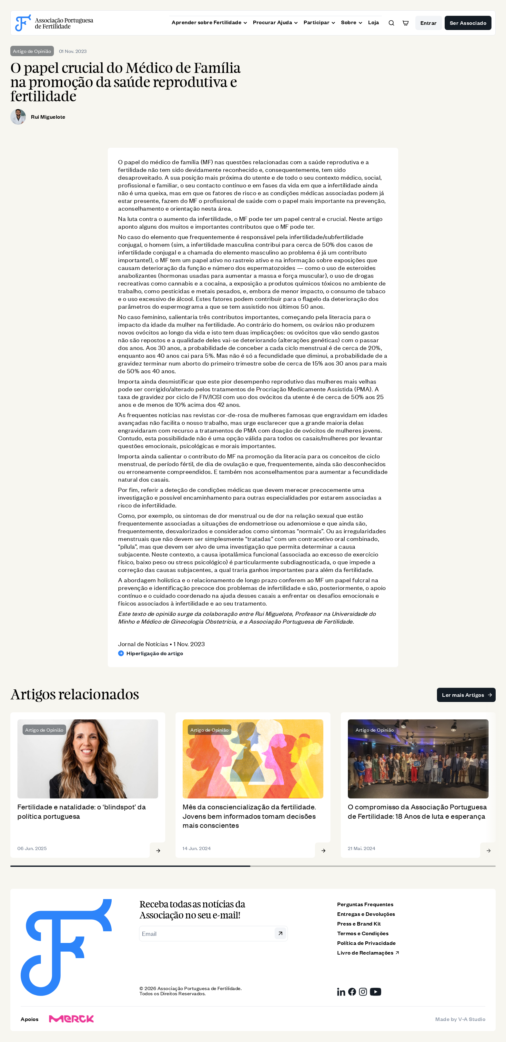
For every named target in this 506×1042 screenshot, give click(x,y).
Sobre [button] (352, 21)
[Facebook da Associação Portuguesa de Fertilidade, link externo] (352, 992)
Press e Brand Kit (359, 924)
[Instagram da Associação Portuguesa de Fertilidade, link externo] (363, 992)
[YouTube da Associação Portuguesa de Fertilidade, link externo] (375, 992)
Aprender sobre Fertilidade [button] (210, 21)
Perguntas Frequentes (365, 904)
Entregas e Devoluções (366, 914)
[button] (391, 23)
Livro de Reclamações (368, 953)
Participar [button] (320, 21)
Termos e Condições (363, 933)
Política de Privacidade (366, 943)
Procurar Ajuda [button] (276, 21)
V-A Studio (471, 1019)
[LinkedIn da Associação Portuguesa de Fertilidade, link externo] (341, 992)
